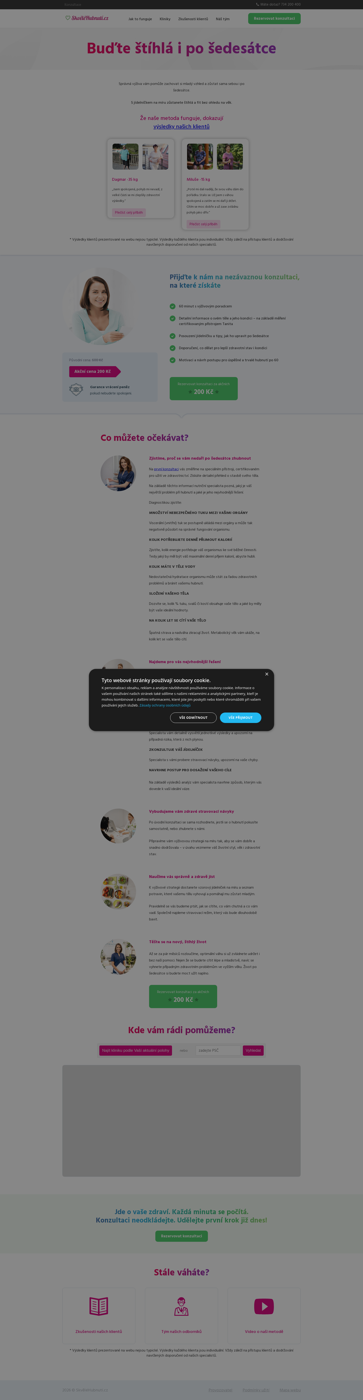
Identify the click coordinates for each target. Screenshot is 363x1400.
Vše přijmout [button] (241, 717)
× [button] (266, 674)
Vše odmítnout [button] (193, 717)
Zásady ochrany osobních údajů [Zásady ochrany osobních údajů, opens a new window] (165, 705)
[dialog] (181, 700)
